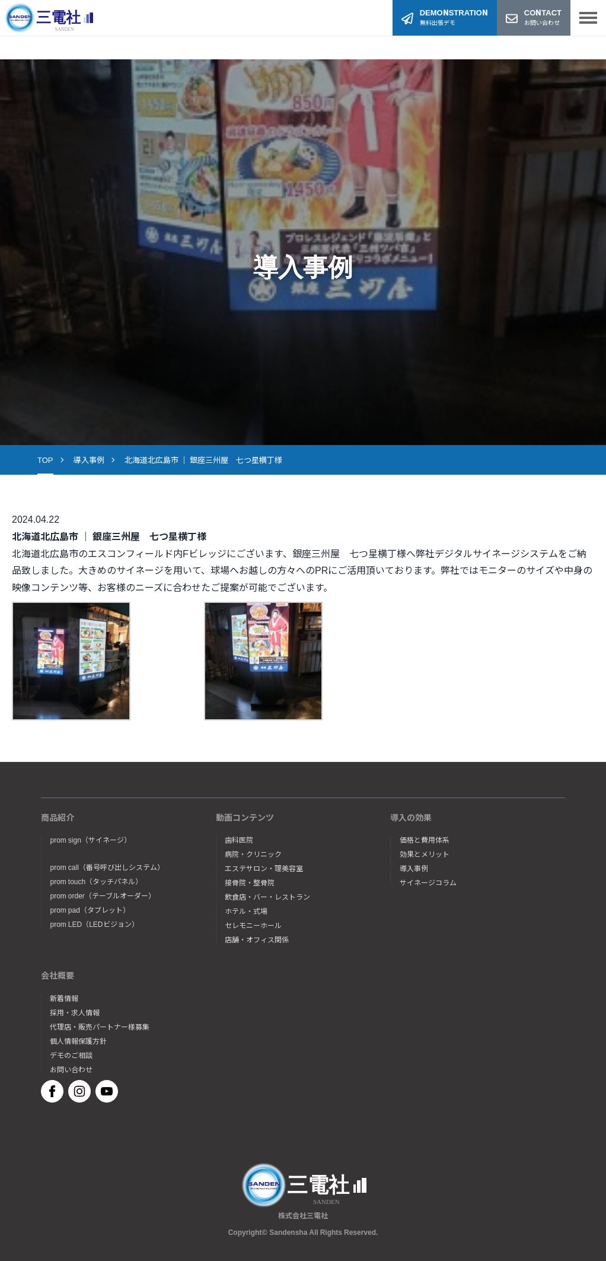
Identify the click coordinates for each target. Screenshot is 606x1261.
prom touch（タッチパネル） (96, 881)
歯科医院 (239, 839)
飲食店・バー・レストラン (267, 896)
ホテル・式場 (246, 910)
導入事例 (89, 459)
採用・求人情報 (75, 1012)
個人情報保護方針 (78, 1040)
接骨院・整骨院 (250, 882)
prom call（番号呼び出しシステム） (107, 867)
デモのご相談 (71, 1055)
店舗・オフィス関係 (257, 939)
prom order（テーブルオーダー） (102, 895)
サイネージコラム (428, 882)
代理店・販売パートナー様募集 (99, 1026)
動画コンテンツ (245, 817)
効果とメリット (424, 853)
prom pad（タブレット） (89, 909)
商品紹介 (57, 817)
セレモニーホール (253, 925)
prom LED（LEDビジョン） (94, 924)
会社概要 (57, 975)
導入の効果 (411, 817)
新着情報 (64, 998)
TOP (45, 459)
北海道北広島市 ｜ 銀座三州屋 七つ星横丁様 (203, 459)
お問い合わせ (71, 1069)
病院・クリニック (253, 853)
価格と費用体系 (424, 839)
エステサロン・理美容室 (264, 868)
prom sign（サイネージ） (90, 839)
